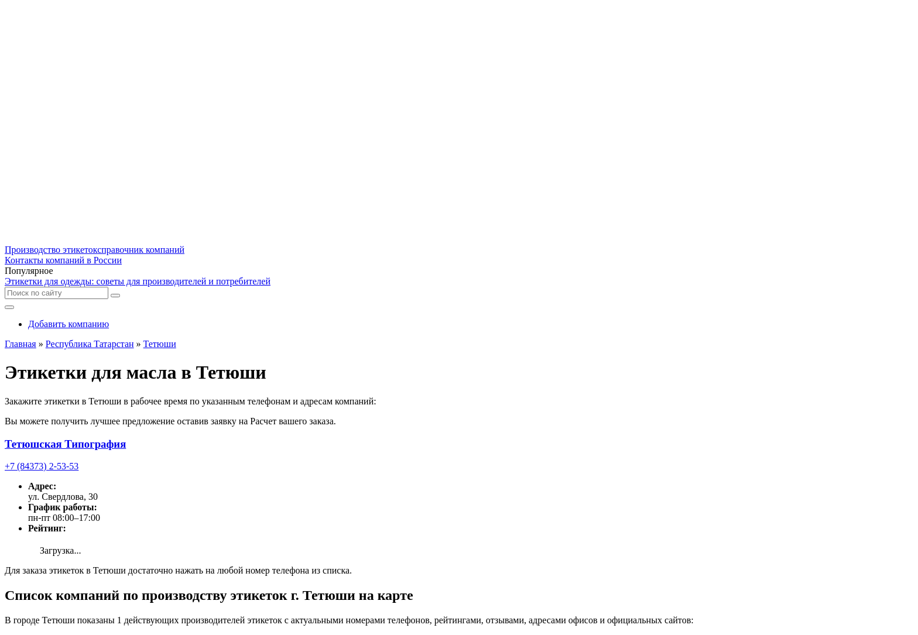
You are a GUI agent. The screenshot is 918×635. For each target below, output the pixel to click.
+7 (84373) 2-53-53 (41, 466)
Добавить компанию (68, 324)
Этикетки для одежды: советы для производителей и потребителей (137, 281)
